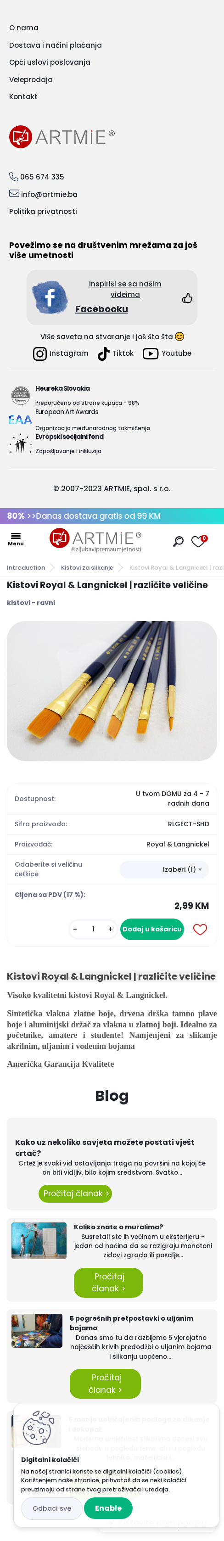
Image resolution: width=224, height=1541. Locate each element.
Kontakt (23, 96)
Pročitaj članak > (75, 1193)
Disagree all (52, 1508)
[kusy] (93, 929)
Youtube (167, 353)
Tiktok (116, 354)
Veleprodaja (31, 79)
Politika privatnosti (43, 211)
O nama (24, 28)
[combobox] (164, 870)
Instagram (61, 354)
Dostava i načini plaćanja (55, 45)
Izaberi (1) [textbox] (179, 869)
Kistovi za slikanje (87, 567)
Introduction (26, 567)
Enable (108, 1508)
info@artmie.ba (49, 194)
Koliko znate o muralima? (118, 1227)
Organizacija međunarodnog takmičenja (92, 428)
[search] (178, 541)
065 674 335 (42, 177)
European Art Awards (66, 411)
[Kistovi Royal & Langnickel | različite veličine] (112, 691)
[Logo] (95, 540)
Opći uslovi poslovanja (49, 62)
